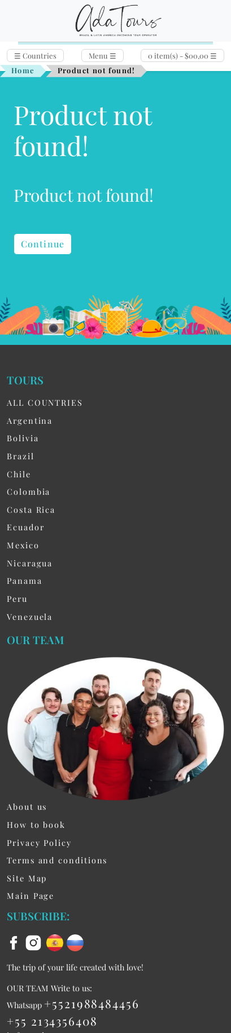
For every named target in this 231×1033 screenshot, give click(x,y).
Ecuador (25, 527)
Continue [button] (42, 244)
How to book (36, 824)
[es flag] (56, 941)
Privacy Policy (39, 842)
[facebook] (15, 941)
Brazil (20, 456)
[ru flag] (75, 941)
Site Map (27, 878)
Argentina (30, 420)
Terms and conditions (57, 860)
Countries (35, 55)
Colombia (28, 491)
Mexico (23, 545)
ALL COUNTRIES (45, 402)
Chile (19, 474)
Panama (24, 580)
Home (23, 70)
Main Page (30, 895)
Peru (17, 598)
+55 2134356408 (52, 1020)
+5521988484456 (92, 1003)
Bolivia (22, 438)
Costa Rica (31, 509)
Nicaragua (30, 563)
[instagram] (35, 941)
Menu (102, 55)
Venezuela (30, 616)
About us (27, 806)
